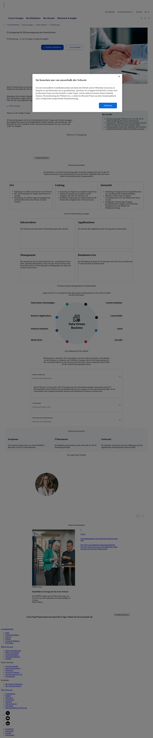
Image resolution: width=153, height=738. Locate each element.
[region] (77, 93)
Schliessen (108, 105)
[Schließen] (119, 76)
